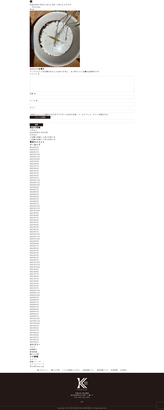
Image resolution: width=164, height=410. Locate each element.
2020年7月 (34, 302)
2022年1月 (34, 260)
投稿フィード (35, 362)
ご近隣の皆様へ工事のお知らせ (42, 137)
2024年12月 (35, 180)
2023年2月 (34, 229)
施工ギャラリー (43, 370)
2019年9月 (34, 326)
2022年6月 (34, 248)
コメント (35, 74)
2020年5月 (34, 307)
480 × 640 (56, 5)
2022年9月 (34, 241)
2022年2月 (34, 257)
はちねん (33, 135)
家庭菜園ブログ (102, 370)
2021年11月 (35, 265)
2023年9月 (34, 213)
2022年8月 (34, 243)
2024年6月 (34, 192)
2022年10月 (35, 239)
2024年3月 (34, 199)
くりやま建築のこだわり (71, 370)
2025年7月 (34, 166)
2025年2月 (34, 175)
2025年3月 (34, 173)
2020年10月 (35, 295)
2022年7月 (34, 246)
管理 (82, 402)
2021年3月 (34, 283)
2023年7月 (34, 218)
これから (33, 130)
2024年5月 (34, 194)
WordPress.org (37, 366)
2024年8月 (34, 187)
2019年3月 (34, 337)
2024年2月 (34, 201)
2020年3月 (34, 311)
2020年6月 (34, 304)
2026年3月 (34, 147)
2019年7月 (34, 330)
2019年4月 (34, 335)
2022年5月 (34, 250)
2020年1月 (34, 316)
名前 (33, 94)
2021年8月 (34, 272)
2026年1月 (34, 152)
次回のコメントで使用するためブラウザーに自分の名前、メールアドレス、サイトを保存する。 (70, 114)
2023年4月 (34, 225)
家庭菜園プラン (88, 370)
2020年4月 (34, 309)
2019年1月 (34, 342)
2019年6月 (34, 333)
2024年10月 (35, 185)
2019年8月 (34, 328)
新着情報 (33, 352)
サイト (32, 108)
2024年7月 (34, 189)
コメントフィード (37, 364)
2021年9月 (34, 269)
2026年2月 (34, 150)
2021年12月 (35, 262)
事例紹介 (33, 349)
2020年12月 (35, 290)
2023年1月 (34, 232)
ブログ (32, 347)
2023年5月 (34, 222)
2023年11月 (35, 208)
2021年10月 (35, 267)
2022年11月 (35, 236)
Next (33, 9)
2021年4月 (34, 281)
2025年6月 (34, 168)
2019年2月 (34, 340)
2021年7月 (34, 274)
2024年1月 (34, 204)
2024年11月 (35, 182)
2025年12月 (35, 154)
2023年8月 (34, 215)
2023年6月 (34, 220)
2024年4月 (34, 197)
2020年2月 (34, 314)
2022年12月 (35, 234)
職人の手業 (34, 354)
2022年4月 (34, 253)
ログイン (33, 359)
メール (34, 101)
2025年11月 (35, 157)
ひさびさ (67, 5)
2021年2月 (34, 286)
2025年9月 (34, 161)
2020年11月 (35, 293)
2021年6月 (34, 276)
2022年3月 (34, 255)
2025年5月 (34, 171)
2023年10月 (35, 211)
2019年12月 (35, 318)
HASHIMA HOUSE (39, 132)
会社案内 (123, 370)
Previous (35, 7)
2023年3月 (34, 227)
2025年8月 (34, 164)
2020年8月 (34, 300)
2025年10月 (35, 159)
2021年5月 (34, 279)
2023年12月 (35, 206)
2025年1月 (34, 178)
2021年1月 (34, 288)
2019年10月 (35, 323)
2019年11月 (35, 321)
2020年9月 (34, 297)
